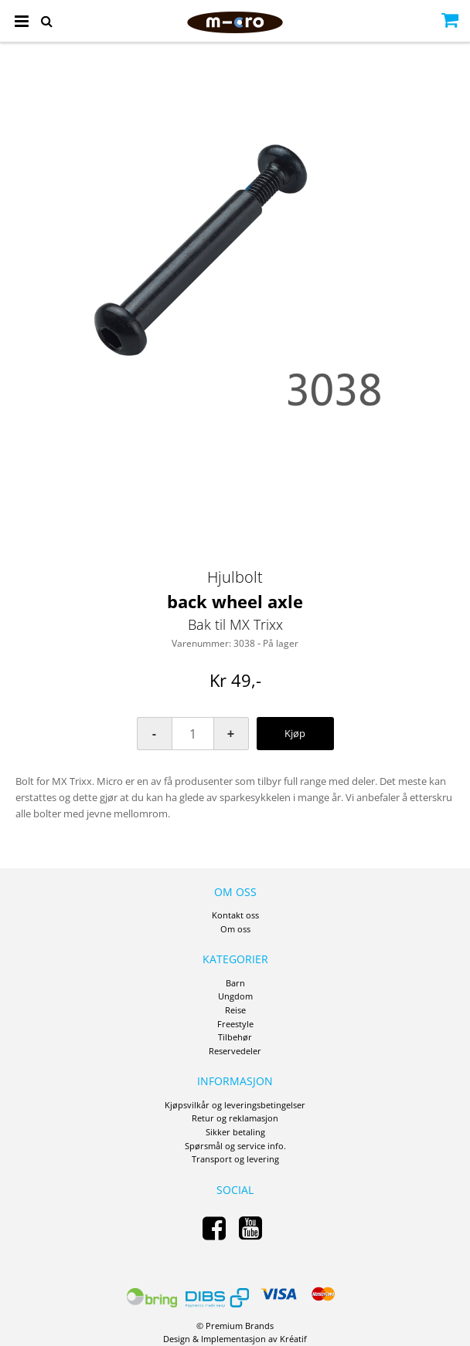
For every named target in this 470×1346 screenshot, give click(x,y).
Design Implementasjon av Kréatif (235, 1338)
